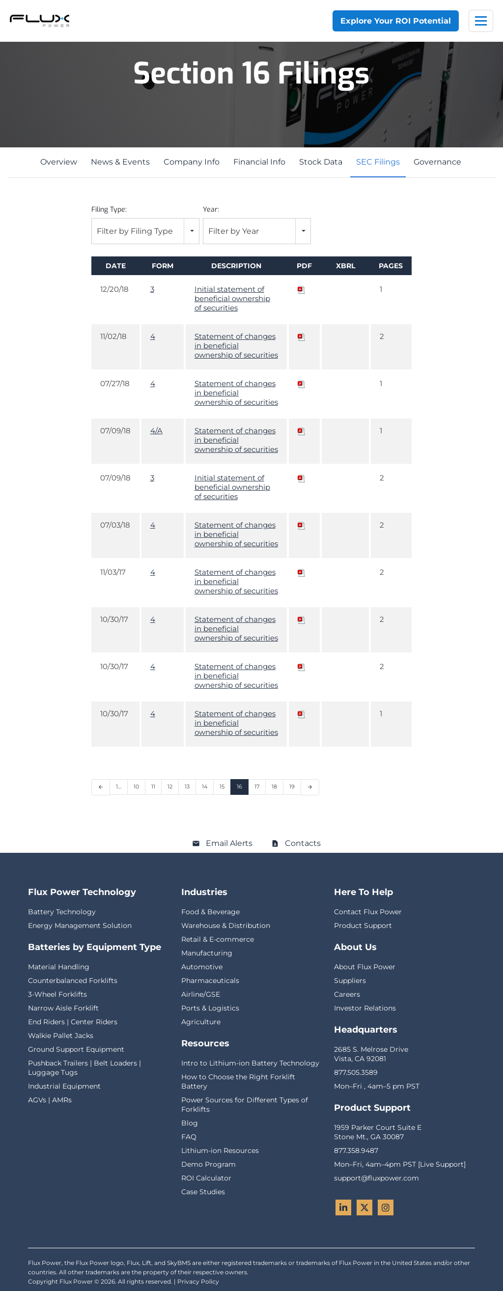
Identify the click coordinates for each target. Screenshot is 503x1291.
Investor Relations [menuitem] (365, 1008)
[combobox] (145, 231)
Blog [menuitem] (189, 1123)
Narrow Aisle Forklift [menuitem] (63, 1008)
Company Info (192, 162)
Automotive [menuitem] (202, 966)
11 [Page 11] (153, 786)
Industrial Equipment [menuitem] (64, 1086)
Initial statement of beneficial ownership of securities (232, 298)
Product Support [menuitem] (363, 925)
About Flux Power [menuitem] (364, 966)
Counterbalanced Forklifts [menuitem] (72, 980)
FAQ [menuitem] (188, 1136)
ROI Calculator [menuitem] (206, 1178)
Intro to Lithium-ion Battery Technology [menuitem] (250, 1063)
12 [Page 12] (170, 786)
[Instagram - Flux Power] (385, 1207)
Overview (58, 162)
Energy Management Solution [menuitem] (80, 925)
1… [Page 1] (118, 786)
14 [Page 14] (204, 786)
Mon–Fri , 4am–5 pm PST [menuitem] (376, 1086)
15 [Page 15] (222, 786)
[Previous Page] (100, 787)
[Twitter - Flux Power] (364, 1207)
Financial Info (259, 162)
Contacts (303, 843)
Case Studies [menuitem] (203, 1191)
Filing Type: (109, 209)
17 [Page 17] (256, 786)
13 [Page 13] (187, 786)
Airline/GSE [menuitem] (200, 994)
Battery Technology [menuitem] (62, 911)
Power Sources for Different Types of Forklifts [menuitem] (244, 1104)
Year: (211, 209)
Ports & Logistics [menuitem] (210, 1008)
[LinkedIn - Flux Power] (343, 1207)
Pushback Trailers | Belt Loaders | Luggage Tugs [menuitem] (84, 1068)
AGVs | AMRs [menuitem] (50, 1099)
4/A (156, 430)
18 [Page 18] (274, 786)
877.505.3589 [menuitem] (356, 1072)
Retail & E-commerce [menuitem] (217, 939)
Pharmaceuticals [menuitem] (210, 980)
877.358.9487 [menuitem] (356, 1150)
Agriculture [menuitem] (201, 1021)
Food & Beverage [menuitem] (210, 911)
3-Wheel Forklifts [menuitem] (57, 994)
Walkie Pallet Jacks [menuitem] (60, 1035)
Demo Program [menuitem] (208, 1164)
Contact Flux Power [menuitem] (368, 911)
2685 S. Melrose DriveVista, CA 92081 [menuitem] (371, 1054)
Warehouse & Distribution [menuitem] (225, 925)
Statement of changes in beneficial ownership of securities (236, 346)
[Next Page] (310, 787)
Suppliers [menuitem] (350, 980)
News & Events (120, 162)
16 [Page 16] (239, 786)
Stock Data (320, 162)
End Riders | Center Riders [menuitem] (72, 1021)
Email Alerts (229, 843)
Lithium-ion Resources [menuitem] (220, 1150)
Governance (437, 162)
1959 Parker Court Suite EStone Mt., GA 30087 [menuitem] (377, 1132)
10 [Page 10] (136, 786)
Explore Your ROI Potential (395, 21)
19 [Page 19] (292, 786)
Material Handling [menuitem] (58, 966)
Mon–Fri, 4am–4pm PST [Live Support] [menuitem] (400, 1164)
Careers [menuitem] (347, 994)
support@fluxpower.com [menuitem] (376, 1178)
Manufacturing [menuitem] (206, 953)
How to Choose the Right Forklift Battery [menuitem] (238, 1081)
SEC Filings (378, 162)
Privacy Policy (198, 1281)
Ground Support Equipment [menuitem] (76, 1049)
